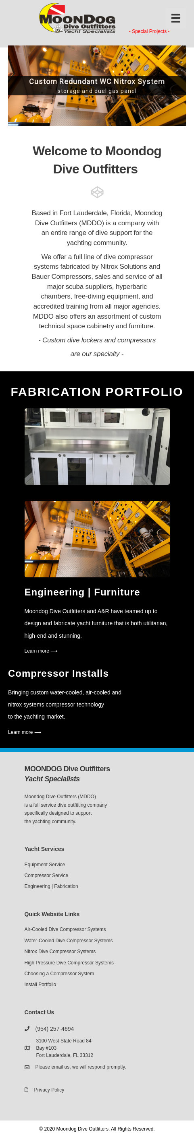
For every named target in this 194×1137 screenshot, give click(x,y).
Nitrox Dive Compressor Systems (60, 951)
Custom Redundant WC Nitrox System (97, 81)
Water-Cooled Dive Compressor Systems (69, 940)
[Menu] (176, 18)
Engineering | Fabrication (51, 886)
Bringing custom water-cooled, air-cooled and (64, 692)
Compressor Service (47, 875)
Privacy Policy (49, 1090)
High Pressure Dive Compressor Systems (69, 963)
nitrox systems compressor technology (56, 704)
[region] (97, 85)
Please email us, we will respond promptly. (80, 1067)
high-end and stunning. (53, 635)
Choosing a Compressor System (59, 973)
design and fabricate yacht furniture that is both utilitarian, (96, 623)
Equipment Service (45, 864)
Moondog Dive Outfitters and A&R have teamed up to (91, 611)
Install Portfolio (40, 984)
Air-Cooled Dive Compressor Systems (65, 929)
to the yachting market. (36, 716)
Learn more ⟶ (41, 651)
